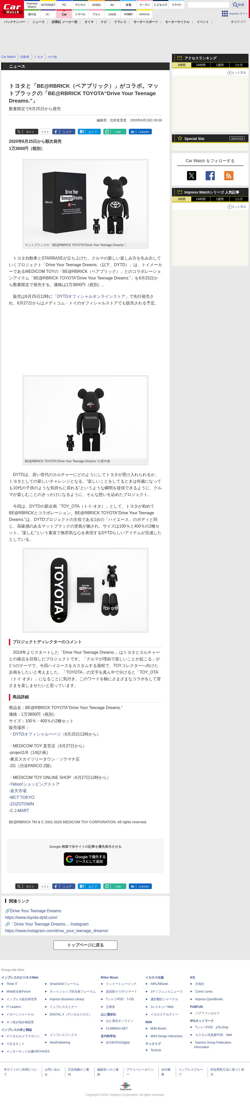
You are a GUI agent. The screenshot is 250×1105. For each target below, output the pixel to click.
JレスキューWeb (162, 1007)
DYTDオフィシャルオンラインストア (91, 296)
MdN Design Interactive (166, 1036)
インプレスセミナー (63, 1007)
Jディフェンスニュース (167, 991)
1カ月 (239, 65)
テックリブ (153, 1044)
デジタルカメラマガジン (23, 1036)
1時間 (182, 65)
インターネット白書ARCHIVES (27, 1051)
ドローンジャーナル (20, 1014)
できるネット (15, 1044)
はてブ (93, 131)
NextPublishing (60, 1042)
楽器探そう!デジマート (121, 991)
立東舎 (110, 1007)
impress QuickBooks (209, 999)
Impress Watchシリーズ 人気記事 (211, 192)
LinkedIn (144, 131)
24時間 (200, 65)
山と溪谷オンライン (119, 1021)
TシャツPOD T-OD (120, 999)
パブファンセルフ (207, 1013)
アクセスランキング (200, 58)
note (118, 131)
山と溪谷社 (108, 1014)
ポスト (30, 131)
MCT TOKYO (22, 797)
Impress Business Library (67, 999)
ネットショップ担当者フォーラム (73, 991)
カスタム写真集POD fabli (213, 1035)
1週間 (220, 65)
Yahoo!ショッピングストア (35, 784)
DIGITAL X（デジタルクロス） (71, 1014)
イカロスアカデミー (164, 1014)
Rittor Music (109, 977)
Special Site (194, 139)
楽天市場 (18, 791)
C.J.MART (19, 810)
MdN (148, 1022)
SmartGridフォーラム (64, 984)
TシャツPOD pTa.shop (211, 1027)
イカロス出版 (154, 977)
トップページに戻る (85, 945)
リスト (45, 131)
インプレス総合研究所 (21, 999)
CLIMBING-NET (117, 1028)
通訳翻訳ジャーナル (164, 999)
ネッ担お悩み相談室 (20, 1022)
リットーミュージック (121, 984)
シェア (67, 131)
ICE (192, 977)
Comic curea (203, 991)
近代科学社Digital (118, 1042)
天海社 (199, 984)
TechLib (156, 1050)
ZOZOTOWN (22, 804)
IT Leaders (13, 1007)
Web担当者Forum (18, 991)
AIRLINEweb (159, 984)
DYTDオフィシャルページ (37, 734)
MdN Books (158, 1028)
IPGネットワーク (202, 1021)
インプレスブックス (63, 1035)
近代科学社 (108, 1036)
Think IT (11, 984)
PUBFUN (196, 1007)
